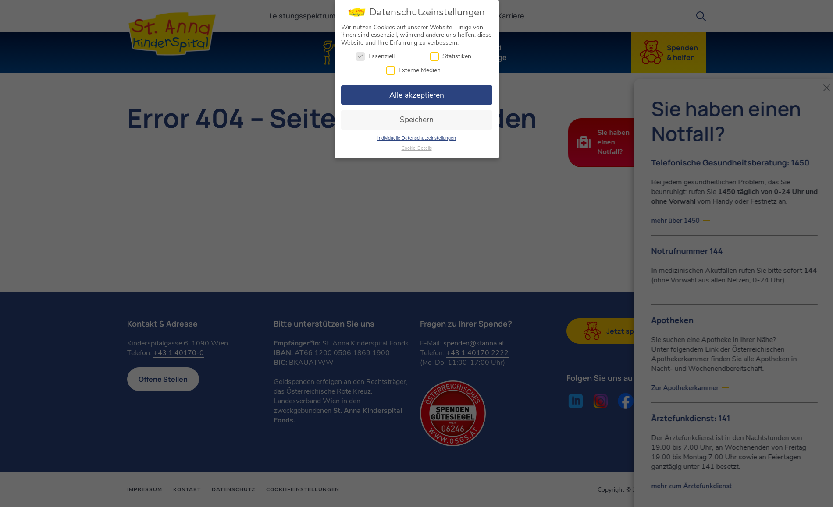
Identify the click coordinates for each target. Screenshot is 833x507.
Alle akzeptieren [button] (416, 92)
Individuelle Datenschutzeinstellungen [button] (416, 135)
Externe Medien (413, 67)
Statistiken (450, 53)
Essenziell (375, 53)
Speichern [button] (417, 117)
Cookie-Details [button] (417, 145)
